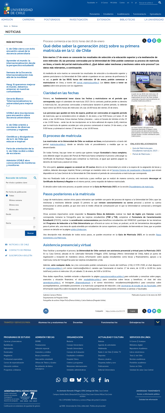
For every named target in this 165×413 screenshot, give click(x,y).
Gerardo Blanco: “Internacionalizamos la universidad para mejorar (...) (19, 102)
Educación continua (11, 366)
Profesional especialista (13, 359)
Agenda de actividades (107, 345)
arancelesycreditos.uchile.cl (112, 276)
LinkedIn (154, 40)
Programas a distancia (12, 370)
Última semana (14, 200)
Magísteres (8, 355)
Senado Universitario (75, 348)
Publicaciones (103, 366)
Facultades (91, 3)
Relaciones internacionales (77, 366)
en (128, 3)
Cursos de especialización (14, 362)
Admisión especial (42, 348)
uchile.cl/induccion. (79, 229)
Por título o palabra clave (16, 182)
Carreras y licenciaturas (13, 341)
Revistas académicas (137, 359)
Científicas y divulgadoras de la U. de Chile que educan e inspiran (20, 139)
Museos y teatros (104, 359)
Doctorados (8, 352)
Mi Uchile (113, 3)
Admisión (9, 19)
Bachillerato (8, 345)
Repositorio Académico (138, 348)
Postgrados (53, 19)
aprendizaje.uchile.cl (51, 282)
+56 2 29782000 (64, 400)
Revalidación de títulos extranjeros (44, 367)
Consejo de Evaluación (75, 352)
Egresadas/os (155, 14)
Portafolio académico (138, 362)
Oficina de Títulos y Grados (45, 362)
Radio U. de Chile (105, 352)
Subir (46, 311)
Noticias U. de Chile (19, 244)
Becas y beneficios (42, 355)
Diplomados (8, 348)
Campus (56, 394)
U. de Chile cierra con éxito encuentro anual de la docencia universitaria (20, 51)
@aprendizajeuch (82, 282)
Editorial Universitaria (106, 370)
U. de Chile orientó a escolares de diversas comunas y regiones (18, 127)
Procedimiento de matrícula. (141, 186)
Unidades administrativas (76, 370)
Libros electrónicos (137, 352)
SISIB (63, 406)
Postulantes (95, 14)
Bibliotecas (125, 19)
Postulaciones (40, 345)
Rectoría (70, 341)
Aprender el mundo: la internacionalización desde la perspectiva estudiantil (20, 63)
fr (132, 3)
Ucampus (142, 341)
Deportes (101, 355)
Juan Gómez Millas (97, 394)
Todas (10, 195)
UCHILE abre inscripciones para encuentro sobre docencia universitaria (20, 115)
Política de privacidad (97, 406)
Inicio (6, 26)
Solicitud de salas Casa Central (141, 370)
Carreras (30, 19)
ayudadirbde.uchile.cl (92, 279)
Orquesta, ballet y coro (107, 362)
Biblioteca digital (136, 345)
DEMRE (38, 341)
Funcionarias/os (139, 14)
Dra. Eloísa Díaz (83, 394)
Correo (122, 3)
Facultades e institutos (75, 355)
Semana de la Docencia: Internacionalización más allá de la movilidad (19, 75)
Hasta (8, 223)
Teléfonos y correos (78, 400)
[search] (146, 2)
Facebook (149, 40)
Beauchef (73, 394)
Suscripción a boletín (20, 255)
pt (136, 3)
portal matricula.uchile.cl (88, 82)
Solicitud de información (148, 399)
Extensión (103, 19)
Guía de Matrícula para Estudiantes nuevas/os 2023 (145, 149)
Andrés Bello (64, 394)
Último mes (12, 205)
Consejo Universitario (75, 345)
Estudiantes (108, 14)
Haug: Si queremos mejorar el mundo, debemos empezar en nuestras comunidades (20, 88)
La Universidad (151, 19)
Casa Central (103, 391)
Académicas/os (123, 14)
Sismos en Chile (136, 366)
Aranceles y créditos (43, 352)
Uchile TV (117, 352)
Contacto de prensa (20, 250)
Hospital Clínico (73, 359)
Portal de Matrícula (141, 154)
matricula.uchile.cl (57, 144)
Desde (8, 214)
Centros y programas (75, 362)
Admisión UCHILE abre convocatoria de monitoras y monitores (20, 162)
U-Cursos (104, 3)
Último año (12, 209)
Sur (106, 394)
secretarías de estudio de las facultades (138, 285)
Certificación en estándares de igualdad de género (22, 406)
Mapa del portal (93, 400)
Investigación (78, 19)
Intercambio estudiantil (44, 359)
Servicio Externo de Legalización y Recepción (131, 170)
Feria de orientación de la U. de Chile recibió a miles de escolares (20, 151)
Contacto (103, 400)
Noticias (15, 26)
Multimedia (102, 348)
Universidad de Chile (73, 406)
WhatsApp (159, 40)
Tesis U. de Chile (136, 355)
